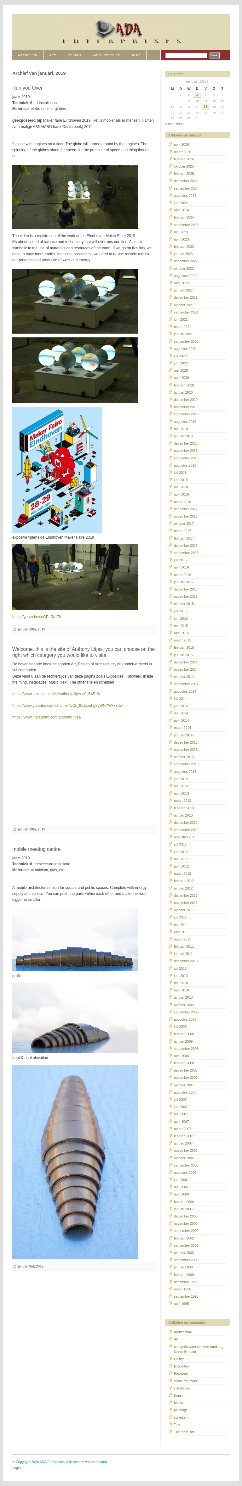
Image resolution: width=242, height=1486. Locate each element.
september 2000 (186, 1260)
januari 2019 (183, 436)
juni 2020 (181, 363)
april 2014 (181, 720)
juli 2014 (180, 699)
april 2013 (181, 793)
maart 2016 (182, 575)
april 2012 (181, 866)
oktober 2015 (184, 604)
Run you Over (27, 88)
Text (177, 1425)
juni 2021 (181, 319)
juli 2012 (180, 844)
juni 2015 (181, 618)
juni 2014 (181, 706)
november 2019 (186, 407)
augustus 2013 (185, 771)
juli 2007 (180, 1099)
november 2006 (186, 1150)
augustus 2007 (185, 1092)
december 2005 (186, 1216)
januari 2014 (183, 735)
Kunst (178, 1395)
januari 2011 (183, 954)
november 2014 (186, 669)
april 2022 (181, 283)
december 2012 (186, 822)
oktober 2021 (184, 305)
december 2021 (186, 297)
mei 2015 (181, 626)
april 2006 (181, 1194)
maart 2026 (182, 152)
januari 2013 (183, 815)
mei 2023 (181, 232)
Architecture (183, 1332)
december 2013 (186, 742)
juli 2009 (180, 1027)
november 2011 (186, 903)
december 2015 (186, 589)
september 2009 (186, 1012)
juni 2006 (181, 1180)
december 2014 (186, 662)
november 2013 (186, 749)
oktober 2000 (184, 1253)
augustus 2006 (185, 1172)
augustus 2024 (185, 195)
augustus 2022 (185, 276)
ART (52, 55)
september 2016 (186, 553)
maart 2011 (182, 939)
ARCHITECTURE (106, 55)
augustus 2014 (185, 691)
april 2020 (181, 378)
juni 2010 (181, 976)
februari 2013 (184, 808)
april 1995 (181, 1304)
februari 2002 (184, 1238)
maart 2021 (182, 327)
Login (16, 1468)
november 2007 (186, 1077)
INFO (136, 55)
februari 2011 (184, 946)
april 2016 (181, 567)
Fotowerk (181, 1373)
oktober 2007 (184, 1085)
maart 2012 (182, 873)
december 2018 (186, 443)
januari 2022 (183, 290)
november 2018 (186, 450)
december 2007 (186, 1070)
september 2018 (186, 458)
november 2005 (186, 1223)
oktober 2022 (184, 268)
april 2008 (181, 1056)
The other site (184, 1432)
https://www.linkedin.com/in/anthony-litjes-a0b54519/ (56, 694)
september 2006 (186, 1165)
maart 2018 (182, 502)
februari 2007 (184, 1136)
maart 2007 (182, 1129)
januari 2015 (183, 655)
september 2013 (186, 764)
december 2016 (186, 545)
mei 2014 (181, 713)
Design (179, 1359)
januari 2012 (183, 888)
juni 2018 (181, 480)
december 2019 (186, 400)
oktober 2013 (184, 757)
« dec (169, 124)
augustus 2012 (185, 837)
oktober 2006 (184, 1158)
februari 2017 (184, 538)
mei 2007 (181, 1114)
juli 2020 (180, 356)
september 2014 (186, 684)
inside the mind (185, 1381)
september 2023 (186, 225)
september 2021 (186, 312)
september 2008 (186, 1049)
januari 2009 (183, 1041)
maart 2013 (182, 800)
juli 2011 (180, 917)
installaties (182, 1388)
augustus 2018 (185, 465)
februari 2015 (184, 647)
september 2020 (186, 341)
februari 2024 (184, 217)
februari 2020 (184, 385)
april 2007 (181, 1121)
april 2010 (181, 990)
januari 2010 (183, 997)
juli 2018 (180, 472)
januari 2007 (183, 1143)
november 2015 (186, 596)
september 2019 (186, 414)
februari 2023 (184, 246)
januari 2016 (183, 582)
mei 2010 (181, 983)
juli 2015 (180, 611)
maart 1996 (182, 1289)
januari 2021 (183, 334)
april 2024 (181, 210)
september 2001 (186, 1245)
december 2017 (186, 509)
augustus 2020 (185, 349)
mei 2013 (181, 786)
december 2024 (186, 181)
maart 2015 (182, 640)
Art (176, 1339)
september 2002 (186, 1231)
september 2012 (186, 830)
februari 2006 (184, 1202)
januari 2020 (183, 392)
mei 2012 (181, 859)
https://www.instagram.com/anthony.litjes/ (46, 717)
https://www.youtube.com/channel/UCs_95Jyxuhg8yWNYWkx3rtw (67, 705)
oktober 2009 (184, 1005)
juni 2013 (181, 779)
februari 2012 (184, 881)
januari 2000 (183, 1267)
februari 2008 (184, 1063)
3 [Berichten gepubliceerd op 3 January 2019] (197, 95)
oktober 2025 (184, 166)
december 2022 (186, 261)
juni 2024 (181, 203)
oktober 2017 (184, 523)
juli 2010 (180, 968)
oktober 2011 (184, 910)
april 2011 (181, 932)
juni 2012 (181, 852)
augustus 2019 (185, 422)
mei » (180, 124)
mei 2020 (181, 370)
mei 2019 (181, 429)
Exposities (181, 1366)
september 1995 (186, 1296)
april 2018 (181, 494)
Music (178, 1403)
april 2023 (181, 239)
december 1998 (186, 1282)
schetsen (180, 1417)
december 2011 (186, 895)
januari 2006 (183, 1209)
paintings (180, 1410)
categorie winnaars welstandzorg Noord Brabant (198, 1349)
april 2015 (181, 633)
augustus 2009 (185, 1019)
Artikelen (27, 55)
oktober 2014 (184, 677)
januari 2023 (183, 254)
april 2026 (181, 144)
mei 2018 (181, 487)
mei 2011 (181, 925)
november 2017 (186, 516)
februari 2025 (184, 173)
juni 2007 (181, 1107)
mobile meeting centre (36, 849)
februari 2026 (184, 159)
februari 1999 (184, 1275)
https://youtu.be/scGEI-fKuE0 (36, 617)
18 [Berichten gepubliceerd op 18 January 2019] (205, 106)
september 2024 (186, 188)
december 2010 (186, 961)
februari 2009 (184, 1034)
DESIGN (74, 55)
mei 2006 (181, 1187)
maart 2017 (182, 531)
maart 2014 (182, 727)
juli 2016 (180, 560)
